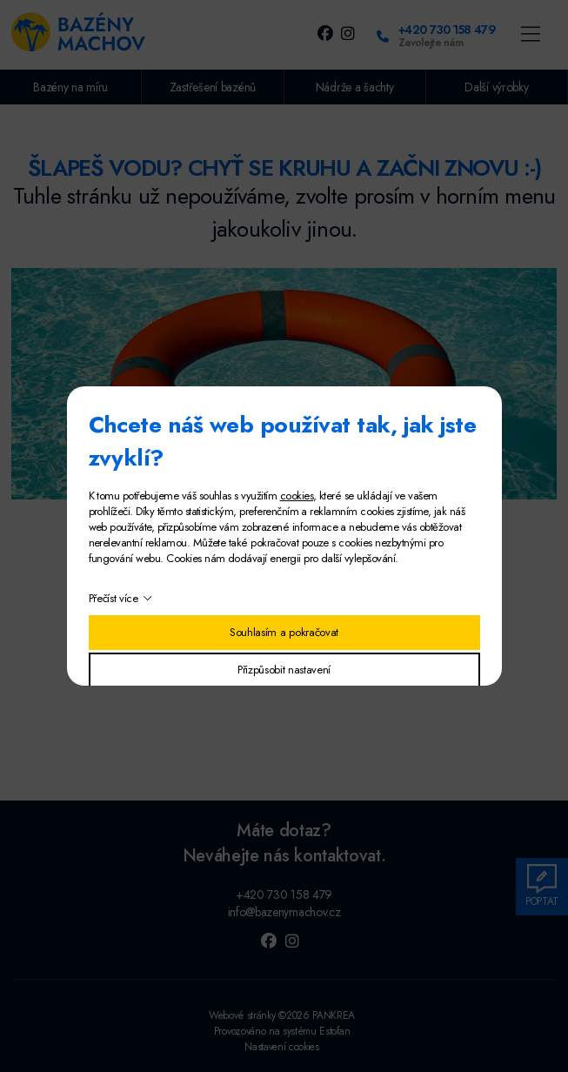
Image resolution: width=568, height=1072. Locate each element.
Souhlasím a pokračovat (284, 632)
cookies (296, 495)
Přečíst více (113, 598)
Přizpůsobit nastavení (284, 669)
